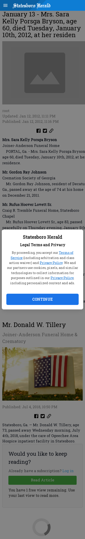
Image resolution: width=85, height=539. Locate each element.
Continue (42, 299)
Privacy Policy (51, 263)
